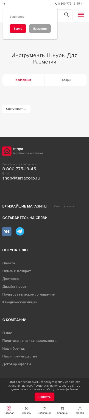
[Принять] (45, 397)
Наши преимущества (19, 356)
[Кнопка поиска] (66, 14)
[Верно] (18, 28)
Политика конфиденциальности (29, 341)
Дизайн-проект (15, 287)
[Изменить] (40, 28)
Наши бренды (13, 348)
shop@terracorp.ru (21, 178)
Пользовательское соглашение (28, 294)
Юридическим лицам (20, 302)
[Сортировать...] (16, 109)
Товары (65, 80)
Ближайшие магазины (24, 206)
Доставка (10, 279)
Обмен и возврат (16, 271)
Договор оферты (16, 364)
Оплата (8, 263)
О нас (7, 333)
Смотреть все (64, 206)
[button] (80, 410)
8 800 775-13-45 (19, 169)
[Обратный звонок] (83, 4)
